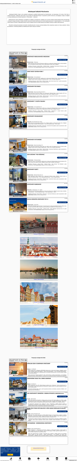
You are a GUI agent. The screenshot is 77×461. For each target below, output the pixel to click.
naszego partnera (51, 67)
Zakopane (11, 364)
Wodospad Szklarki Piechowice (38, 448)
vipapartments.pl (38, 2)
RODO (2, 452)
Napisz (76, 460)
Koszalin (11, 394)
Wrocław (11, 409)
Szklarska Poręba (13, 57)
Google (18, 447)
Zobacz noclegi (62, 59)
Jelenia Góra (12, 117)
